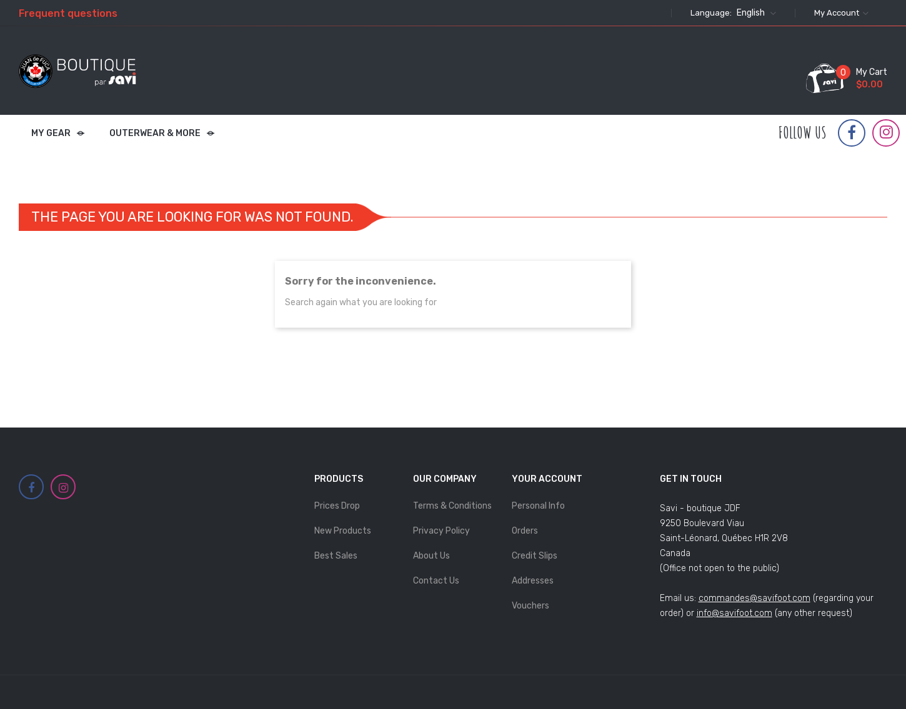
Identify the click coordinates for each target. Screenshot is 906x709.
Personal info (538, 506)
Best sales (335, 555)
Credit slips (534, 555)
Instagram (886, 132)
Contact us (436, 580)
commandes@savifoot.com (754, 598)
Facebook (851, 133)
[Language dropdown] (755, 13)
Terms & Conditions (452, 506)
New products (342, 531)
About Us (431, 555)
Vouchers (530, 605)
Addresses (533, 580)
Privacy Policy (441, 531)
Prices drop (337, 506)
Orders (525, 531)
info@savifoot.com (734, 613)
